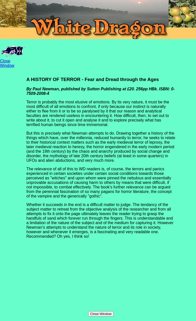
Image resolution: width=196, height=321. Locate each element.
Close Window (7, 63)
